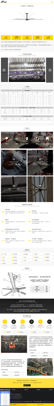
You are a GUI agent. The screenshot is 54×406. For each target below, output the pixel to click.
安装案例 (38, 389)
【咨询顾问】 (31, 311)
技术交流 (26, 389)
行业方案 (50, 389)
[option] (27, 18)
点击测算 (27, 385)
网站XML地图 (36, 401)
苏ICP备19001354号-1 (28, 401)
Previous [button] (2, 21)
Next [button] (51, 21)
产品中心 (14, 389)
